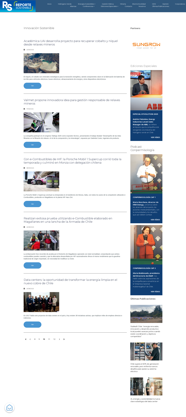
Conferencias (88, 6)
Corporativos (180, 4)
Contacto (128, 6)
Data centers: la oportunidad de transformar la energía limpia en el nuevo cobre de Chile (70, 281)
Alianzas (73, 6)
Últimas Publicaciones (160, 6)
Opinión (165, 4)
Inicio (49, 4)
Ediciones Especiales (109, 6)
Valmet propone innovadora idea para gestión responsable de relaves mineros (72, 101)
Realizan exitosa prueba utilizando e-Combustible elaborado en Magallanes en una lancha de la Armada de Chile (68, 220)
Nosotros (142, 6)
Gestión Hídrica (108, 4)
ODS (154, 4)
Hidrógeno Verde (65, 4)
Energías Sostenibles (86, 4)
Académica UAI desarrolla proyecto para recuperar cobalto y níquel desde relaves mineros (71, 42)
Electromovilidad (139, 4)
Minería (123, 4)
